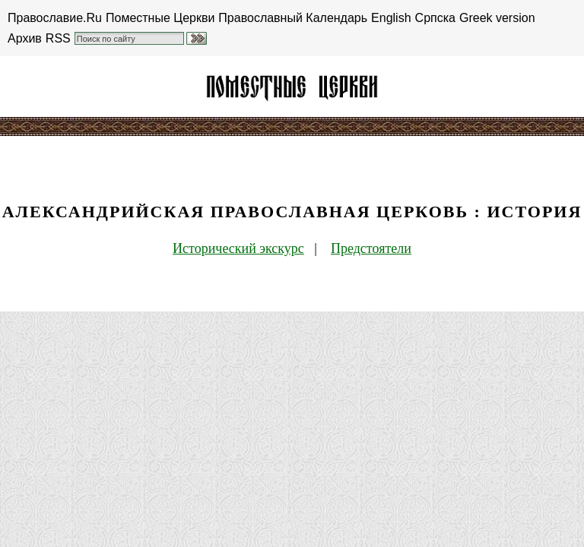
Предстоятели (371, 248)
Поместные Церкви (160, 17)
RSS (58, 38)
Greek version (497, 17)
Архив (25, 38)
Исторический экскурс (238, 248)
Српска (435, 17)
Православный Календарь (292, 17)
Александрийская (292, 86)
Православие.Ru (55, 17)
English (391, 17)
